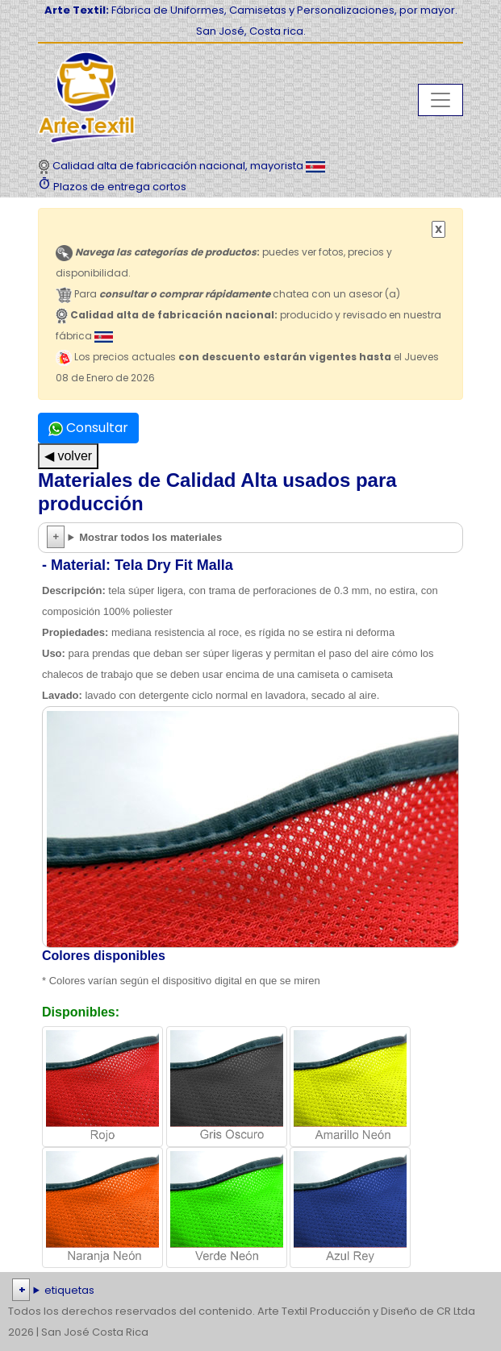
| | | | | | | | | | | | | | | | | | (250, 1290)
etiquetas (69, 1290)
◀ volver (68, 456)
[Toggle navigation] (440, 100)
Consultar (88, 427)
